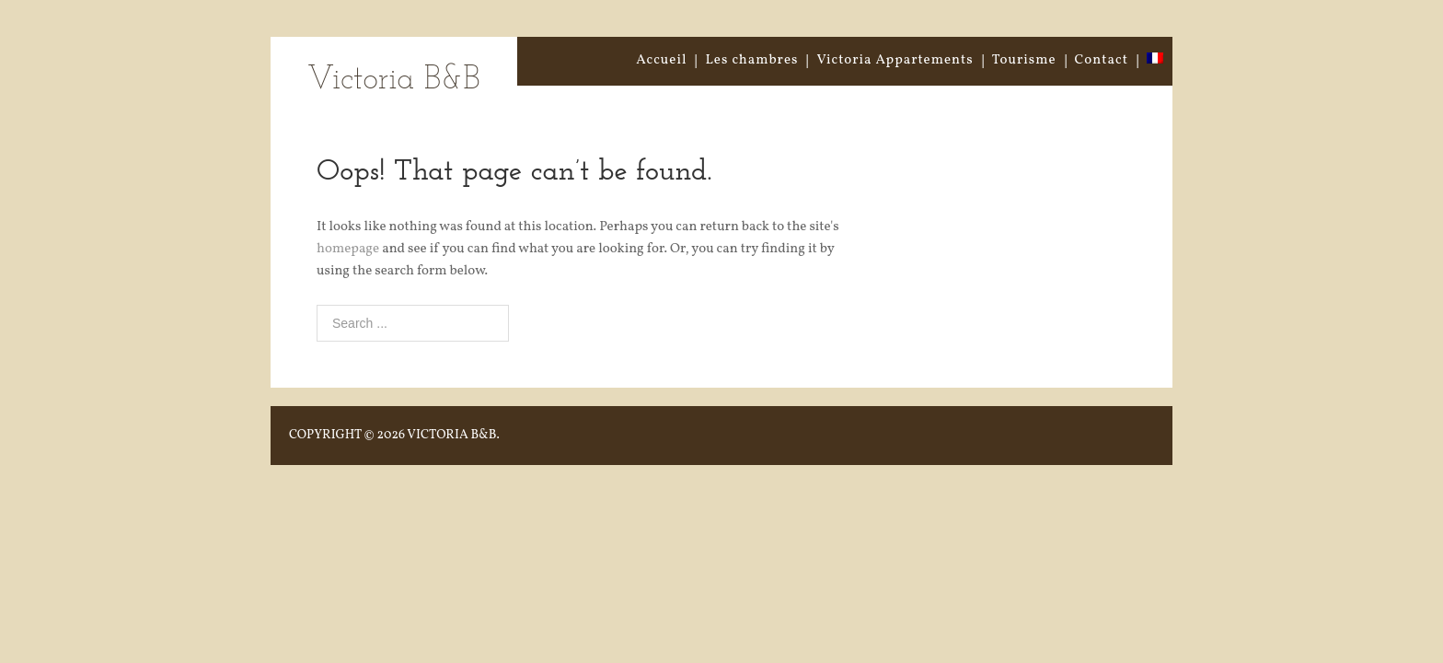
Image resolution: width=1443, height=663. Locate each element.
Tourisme (1024, 60)
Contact (1101, 60)
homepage (348, 249)
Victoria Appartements (894, 60)
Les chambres (751, 60)
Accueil (661, 60)
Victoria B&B (393, 80)
